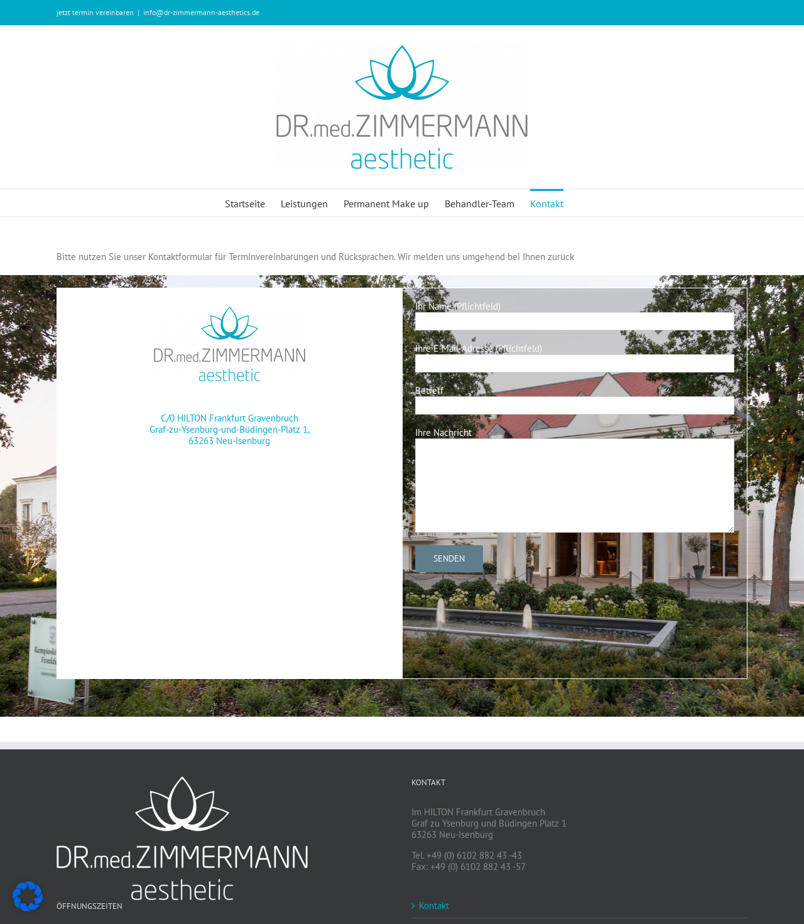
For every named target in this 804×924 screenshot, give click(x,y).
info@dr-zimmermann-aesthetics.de (201, 12)
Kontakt (434, 905)
